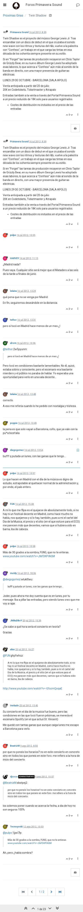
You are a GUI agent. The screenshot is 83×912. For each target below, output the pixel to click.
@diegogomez (12, 579)
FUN (12, 504)
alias (12, 649)
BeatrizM (15, 746)
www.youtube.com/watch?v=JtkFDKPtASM (29, 556)
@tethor (8, 349)
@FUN (6, 655)
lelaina (13, 291)
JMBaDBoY (16, 620)
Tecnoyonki (16, 826)
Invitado (14, 705)
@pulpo (7, 832)
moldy (13, 573)
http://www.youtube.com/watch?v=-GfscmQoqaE (32, 688)
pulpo (13, 235)
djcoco (14, 776)
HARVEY (14, 258)
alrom (13, 343)
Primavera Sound (19, 32)
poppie (13, 423)
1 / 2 (41, 891)
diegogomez (17, 450)
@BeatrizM (9, 782)
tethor (13, 320)
